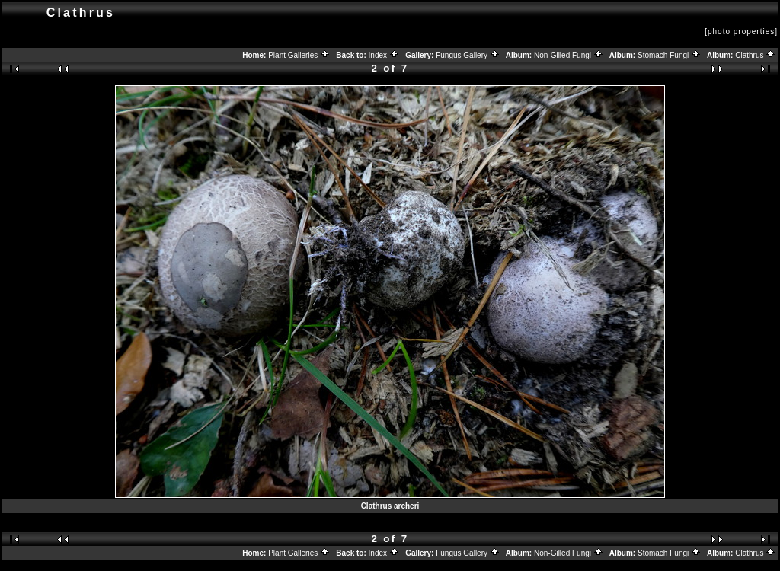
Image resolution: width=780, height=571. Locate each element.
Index (384, 55)
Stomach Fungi (669, 55)
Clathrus (755, 55)
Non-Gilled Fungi (568, 55)
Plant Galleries (299, 55)
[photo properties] (741, 31)
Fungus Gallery (468, 55)
